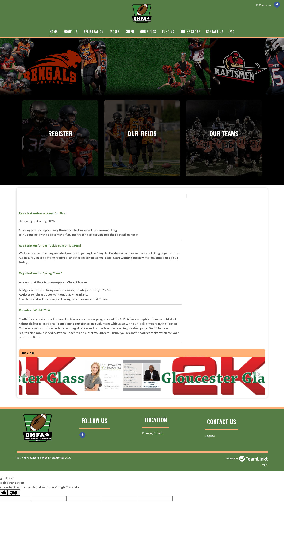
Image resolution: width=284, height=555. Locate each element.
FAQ (231, 31)
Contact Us (214, 31)
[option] (106, 376)
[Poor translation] (14, 492)
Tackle (114, 31)
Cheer (129, 31)
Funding (168, 31)
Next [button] (258, 373)
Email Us (210, 435)
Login (264, 464)
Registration (93, 31)
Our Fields (148, 31)
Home (53, 31)
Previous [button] (25, 373)
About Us (70, 31)
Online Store (190, 31)
